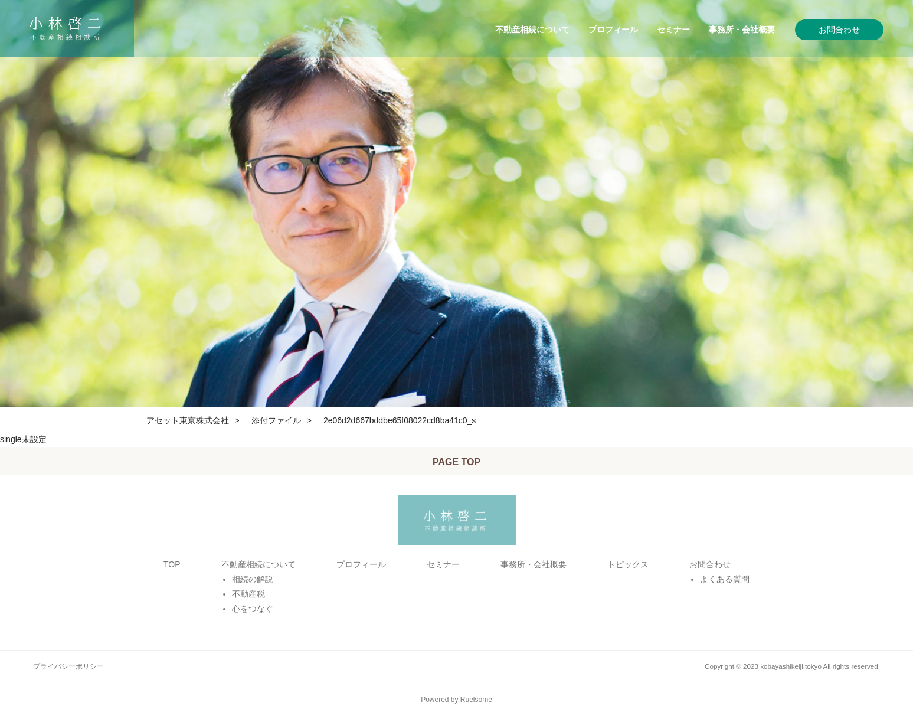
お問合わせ (839, 29)
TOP (172, 564)
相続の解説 (252, 579)
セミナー (673, 29)
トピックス (628, 564)
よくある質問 (725, 579)
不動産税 (248, 594)
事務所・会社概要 (742, 29)
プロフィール (613, 29)
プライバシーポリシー (68, 666)
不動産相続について (532, 29)
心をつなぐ (252, 608)
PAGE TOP (456, 462)
